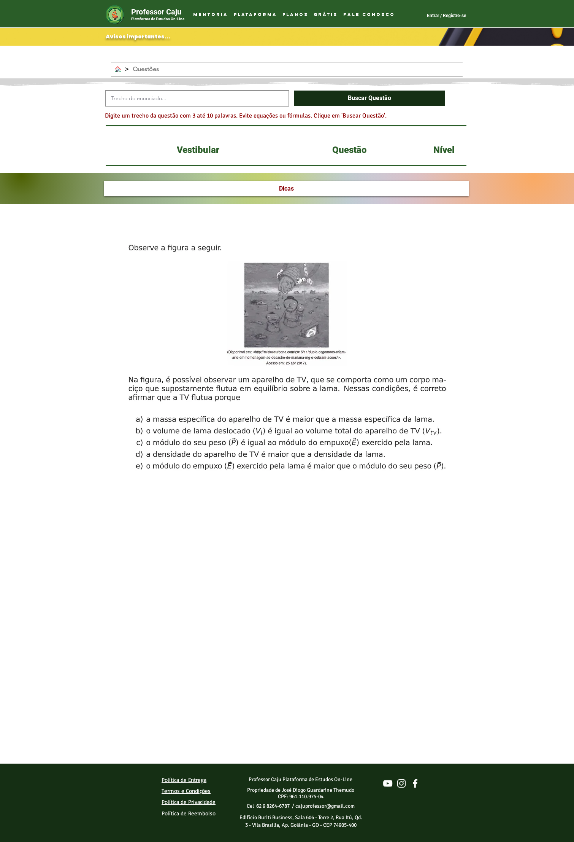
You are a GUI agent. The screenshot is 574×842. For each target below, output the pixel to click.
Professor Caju (156, 11)
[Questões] (146, 69)
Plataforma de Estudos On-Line (157, 19)
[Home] (118, 69)
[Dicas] (286, 188)
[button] (255, 15)
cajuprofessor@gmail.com (325, 806)
